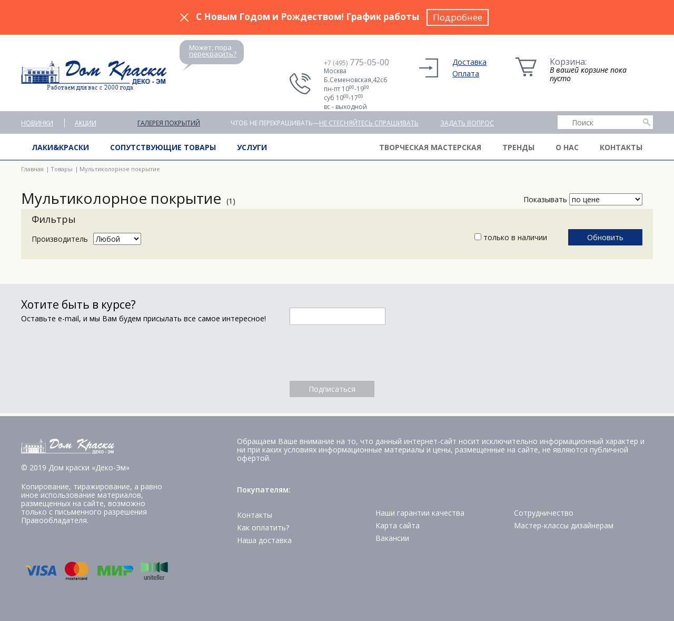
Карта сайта (397, 525)
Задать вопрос (467, 123)
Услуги (252, 147)
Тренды (518, 147)
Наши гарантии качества (419, 513)
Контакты (621, 147)
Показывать (545, 199)
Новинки (37, 123)
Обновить (605, 237)
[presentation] (370, 352)
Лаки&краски (60, 147)
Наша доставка (264, 540)
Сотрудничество (543, 513)
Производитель (60, 239)
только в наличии (510, 237)
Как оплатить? (263, 528)
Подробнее (457, 17)
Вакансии (392, 538)
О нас (567, 147)
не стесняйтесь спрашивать (369, 123)
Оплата (465, 73)
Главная (32, 169)
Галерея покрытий (168, 123)
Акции (85, 123)
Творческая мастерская (430, 147)
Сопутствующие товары (163, 147)
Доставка (469, 62)
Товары (62, 169)
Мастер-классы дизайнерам (563, 525)
